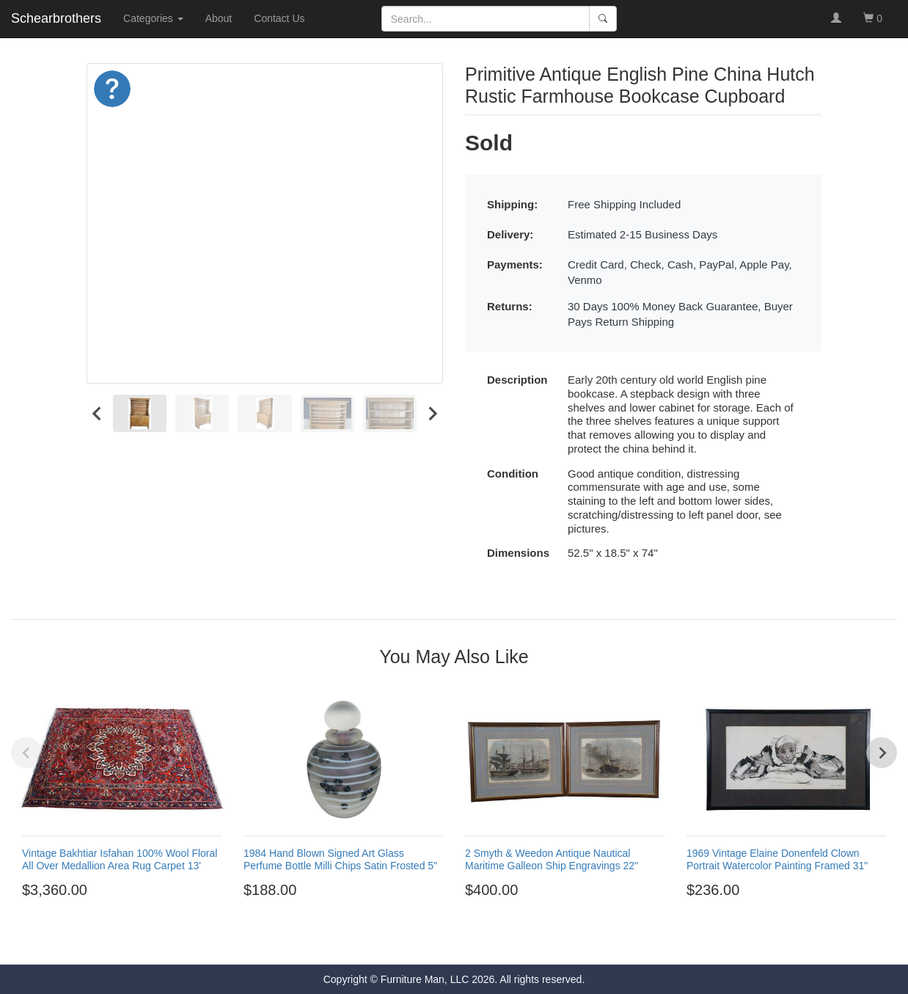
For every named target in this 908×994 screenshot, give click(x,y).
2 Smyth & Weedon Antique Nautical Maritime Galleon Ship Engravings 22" (551, 859)
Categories (153, 18)
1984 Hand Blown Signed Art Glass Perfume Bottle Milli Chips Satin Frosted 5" (340, 859)
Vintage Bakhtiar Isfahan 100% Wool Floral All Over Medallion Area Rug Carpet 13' (119, 859)
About (219, 18)
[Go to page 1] (421, 942)
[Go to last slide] (98, 413)
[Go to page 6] (487, 941)
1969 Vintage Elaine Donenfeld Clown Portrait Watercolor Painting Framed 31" (777, 859)
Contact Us (279, 18)
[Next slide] (432, 413)
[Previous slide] (26, 752)
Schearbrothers (56, 18)
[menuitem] (139, 413)
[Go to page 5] (474, 941)
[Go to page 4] (461, 941)
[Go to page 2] (434, 941)
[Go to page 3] (447, 941)
